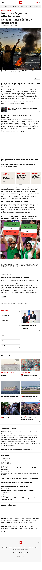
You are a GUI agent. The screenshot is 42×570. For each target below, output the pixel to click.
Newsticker (5, 455)
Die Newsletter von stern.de (12, 509)
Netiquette (11, 547)
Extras (6, 6)
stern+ (27, 6)
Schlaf (25, 528)
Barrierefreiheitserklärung (12, 546)
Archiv (10, 511)
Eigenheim (28, 518)
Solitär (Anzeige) (29, 522)
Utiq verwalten (5, 547)
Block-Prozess (20, 6)
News (2, 6)
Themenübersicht (27, 511)
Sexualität (31, 528)
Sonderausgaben (27, 512)
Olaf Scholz (18, 532)
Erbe (4, 520)
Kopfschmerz (14, 528)
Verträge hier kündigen (18, 547)
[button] (39, 239)
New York (28, 520)
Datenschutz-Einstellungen (33, 547)
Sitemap (35, 511)
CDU (22, 533)
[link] (39, 2)
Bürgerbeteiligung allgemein (10, 445)
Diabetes (15, 526)
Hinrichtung (10, 303)
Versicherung (9, 522)
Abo (37, 2)
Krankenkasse (16, 520)
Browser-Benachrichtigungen (14, 514)
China (23, 518)
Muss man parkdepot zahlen (29, 441)
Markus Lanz (15, 6)
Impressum (4, 546)
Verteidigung (31, 532)
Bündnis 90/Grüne (29, 533)
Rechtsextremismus (11, 533)
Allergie (9, 526)
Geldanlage (9, 520)
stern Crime (38, 6)
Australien (17, 518)
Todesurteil (15, 303)
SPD (18, 533)
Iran (10, 6)
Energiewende (11, 532)
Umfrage (25, 532)
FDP (3, 533)
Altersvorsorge (10, 518)
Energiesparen (36, 518)
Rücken (20, 528)
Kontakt (14, 549)
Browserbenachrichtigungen (22, 549)
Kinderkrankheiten (5, 528)
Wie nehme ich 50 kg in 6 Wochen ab (17, 431)
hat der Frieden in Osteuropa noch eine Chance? (16, 433)
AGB (28, 546)
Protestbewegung (21, 303)
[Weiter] (39, 6)
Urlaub (2, 522)
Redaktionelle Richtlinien (22, 546)
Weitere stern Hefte (17, 512)
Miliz (26, 303)
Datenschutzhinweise (34, 546)
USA (37, 532)
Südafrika (34, 520)
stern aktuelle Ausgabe (6, 512)
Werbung (25, 547)
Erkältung (21, 526)
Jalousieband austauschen (19, 435)
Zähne (37, 528)
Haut (26, 526)
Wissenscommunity (18, 511)
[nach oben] (39, 542)
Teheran (5, 303)
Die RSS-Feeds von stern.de (25, 509)
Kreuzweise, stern (5, 443)
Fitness (31, 526)
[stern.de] (20, 2)
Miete (22, 520)
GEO (30, 6)
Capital (34, 6)
